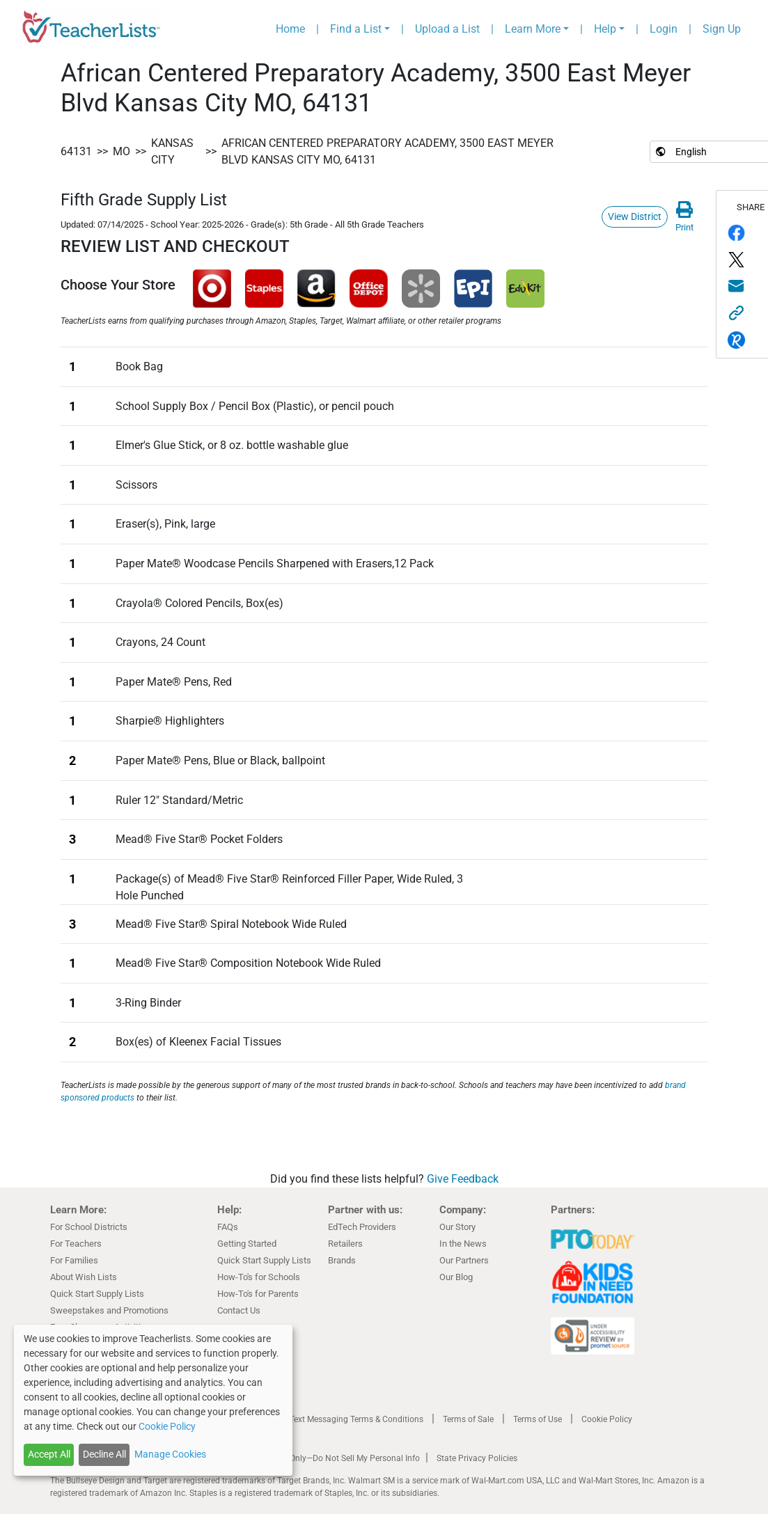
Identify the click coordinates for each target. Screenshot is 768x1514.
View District (634, 216)
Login (663, 29)
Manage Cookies (170, 1454)
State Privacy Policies (477, 1458)
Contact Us (238, 1310)
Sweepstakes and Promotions (109, 1310)
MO (121, 151)
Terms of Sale (468, 1419)
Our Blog (456, 1277)
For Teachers (76, 1243)
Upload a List (447, 29)
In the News (463, 1243)
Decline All (104, 1454)
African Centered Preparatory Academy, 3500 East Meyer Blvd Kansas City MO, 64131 (387, 151)
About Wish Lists (83, 1277)
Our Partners (464, 1260)
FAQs (227, 1227)
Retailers (345, 1243)
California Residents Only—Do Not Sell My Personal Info (316, 1458)
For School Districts (88, 1227)
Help (605, 29)
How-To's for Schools (258, 1277)
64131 (76, 151)
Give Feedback (463, 1178)
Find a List (356, 29)
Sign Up (722, 29)
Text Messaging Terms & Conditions (356, 1419)
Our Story (457, 1227)
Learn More (533, 29)
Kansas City (172, 151)
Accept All (49, 1454)
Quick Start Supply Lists (97, 1293)
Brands (342, 1260)
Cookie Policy (606, 1419)
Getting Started (246, 1243)
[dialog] (153, 1400)
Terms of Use (537, 1419)
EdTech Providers (362, 1227)
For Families (74, 1260)
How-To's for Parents (258, 1293)
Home (290, 29)
